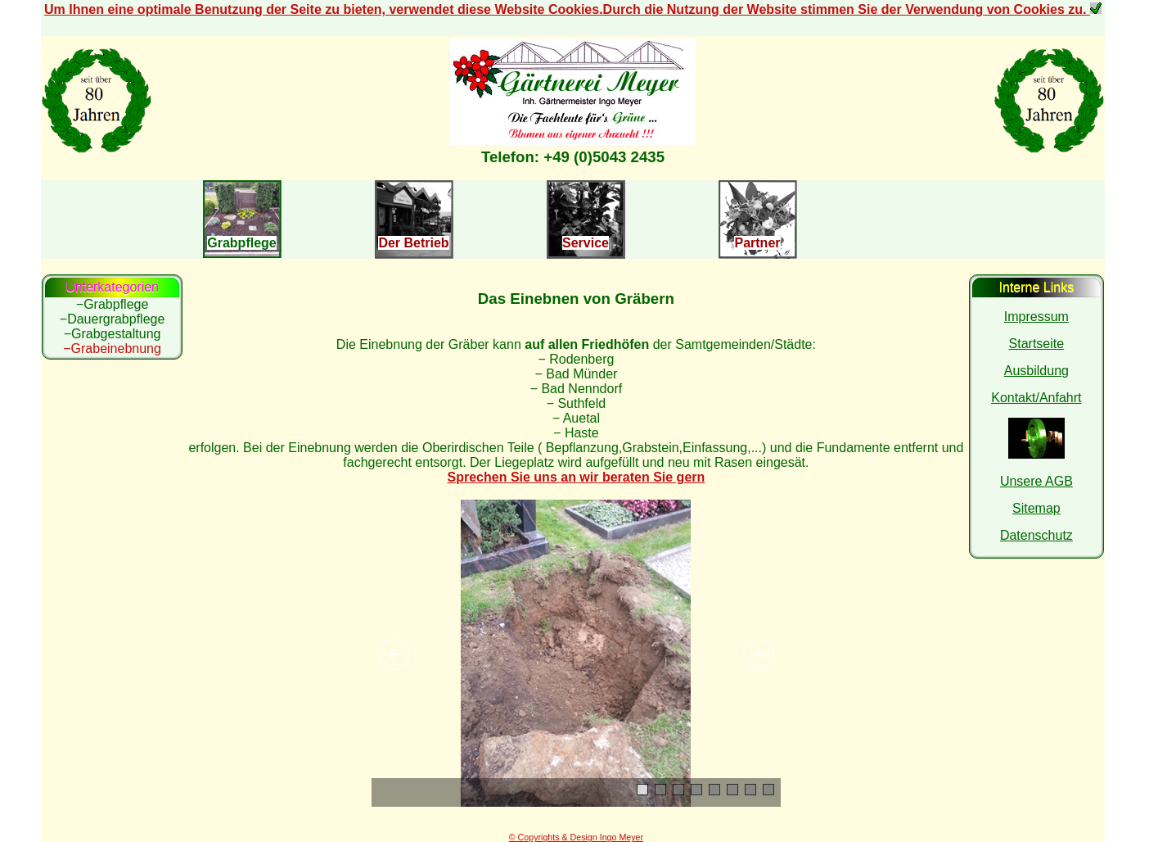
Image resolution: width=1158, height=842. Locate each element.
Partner (757, 243)
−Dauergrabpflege (112, 319)
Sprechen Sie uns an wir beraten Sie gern (576, 477)
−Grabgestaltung (112, 334)
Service (585, 243)
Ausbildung (1036, 371)
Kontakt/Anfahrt (1036, 398)
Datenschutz (1036, 535)
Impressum (1036, 317)
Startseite (1037, 344)
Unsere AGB (1036, 481)
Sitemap (1036, 508)
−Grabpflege (112, 304)
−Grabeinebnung (112, 348)
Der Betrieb (413, 243)
